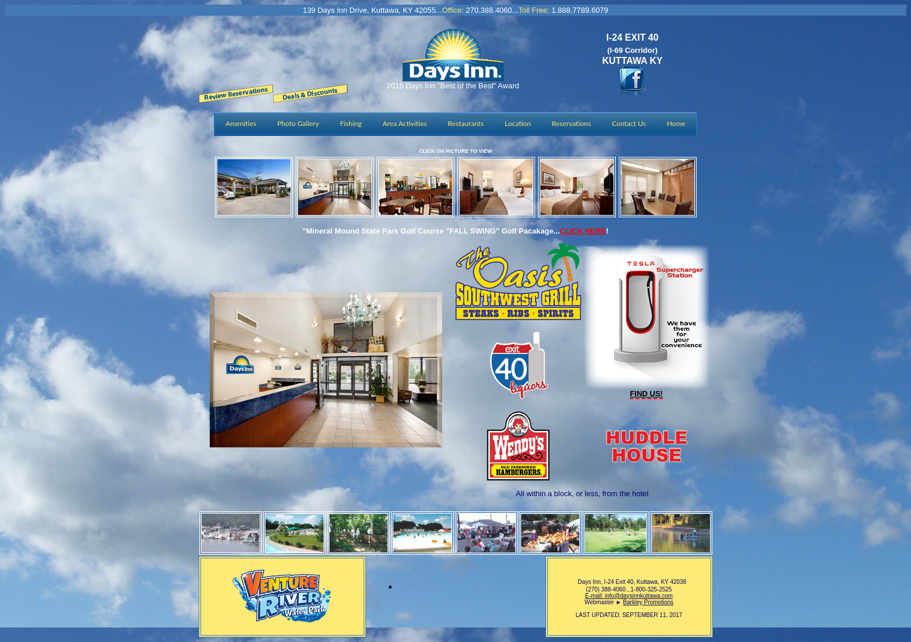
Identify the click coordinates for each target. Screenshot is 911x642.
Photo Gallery (298, 123)
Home (676, 123)
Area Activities (405, 123)
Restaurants (466, 123)
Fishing (350, 123)
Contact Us (628, 123)
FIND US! (646, 393)
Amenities (240, 123)
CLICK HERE (583, 231)
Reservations (571, 123)
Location (518, 123)
